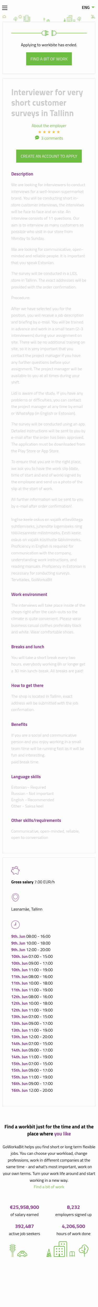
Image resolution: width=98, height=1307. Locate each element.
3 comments (52, 138)
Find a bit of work (49, 59)
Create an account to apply (49, 156)
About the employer (49, 125)
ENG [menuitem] (86, 7)
